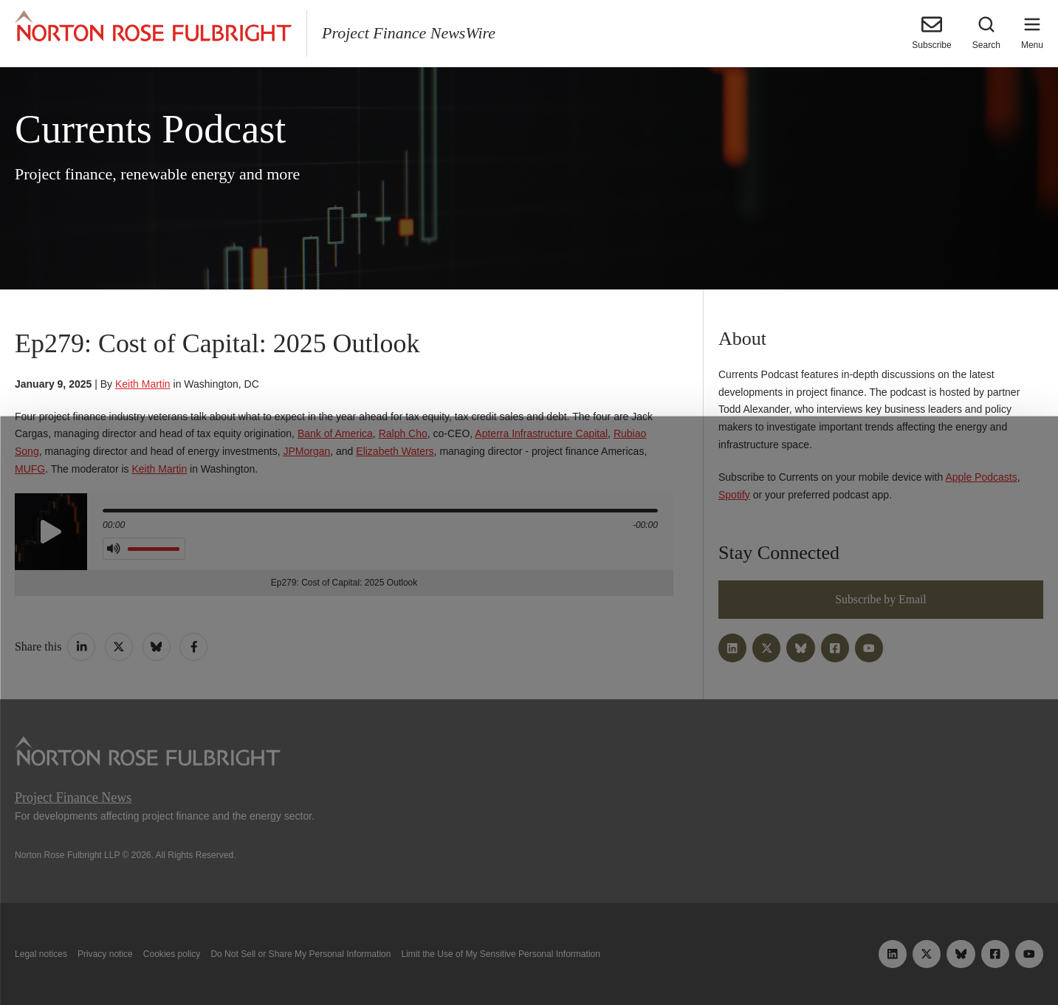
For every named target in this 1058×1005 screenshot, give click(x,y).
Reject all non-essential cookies (740, 959)
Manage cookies (528, 959)
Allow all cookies (324, 959)
